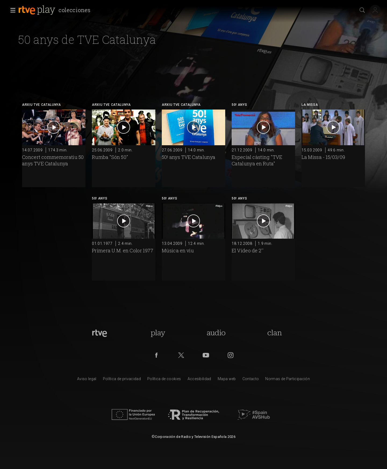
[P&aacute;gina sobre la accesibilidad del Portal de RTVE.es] (199, 380)
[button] (11, 10)
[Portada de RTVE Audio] (216, 333)
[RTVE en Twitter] (181, 355)
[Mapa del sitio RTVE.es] (227, 380)
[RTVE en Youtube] (206, 355)
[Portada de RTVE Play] (158, 333)
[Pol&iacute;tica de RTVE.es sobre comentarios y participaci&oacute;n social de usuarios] (287, 380)
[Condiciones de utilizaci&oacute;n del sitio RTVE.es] (86, 380)
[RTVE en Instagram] (230, 355)
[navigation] (142, 5)
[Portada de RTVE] (99, 333)
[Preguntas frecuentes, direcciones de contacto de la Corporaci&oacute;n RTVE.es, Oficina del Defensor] (250, 380)
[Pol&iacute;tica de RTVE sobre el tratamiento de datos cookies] (164, 380)
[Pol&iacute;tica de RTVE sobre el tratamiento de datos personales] (122, 380)
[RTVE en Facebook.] (156, 355)
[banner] (55, 10)
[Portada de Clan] (274, 333)
